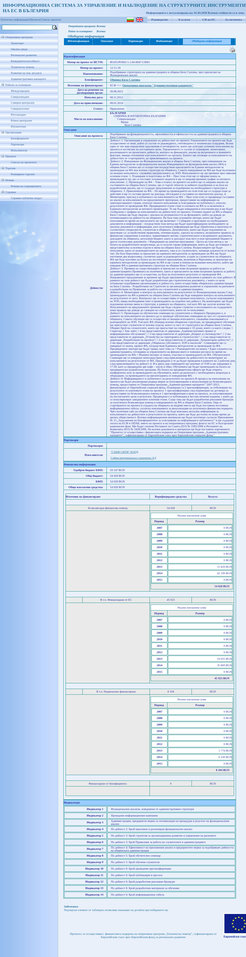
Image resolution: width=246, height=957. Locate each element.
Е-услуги (184, 19)
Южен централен (21, 120)
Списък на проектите (24, 162)
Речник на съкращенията (26, 186)
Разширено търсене (23, 174)
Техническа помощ (22, 67)
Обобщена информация (207, 41)
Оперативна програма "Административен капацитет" (158, 85)
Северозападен (20, 96)
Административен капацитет (28, 78)
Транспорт (17, 43)
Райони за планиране (18, 84)
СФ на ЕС (208, 19)
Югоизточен (18, 126)
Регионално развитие (24, 55)
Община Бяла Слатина (125, 79)
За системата (233, 19)
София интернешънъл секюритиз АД (133, 457)
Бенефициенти (20, 138)
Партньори (17, 144)
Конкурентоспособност (25, 61)
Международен (20, 90)
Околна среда (19, 49)
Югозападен (18, 114)
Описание (107, 41)
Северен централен (22, 102)
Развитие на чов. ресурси (26, 72)
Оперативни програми (19, 37)
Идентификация (78, 41)
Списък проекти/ (51, 19)
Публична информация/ (15, 19)
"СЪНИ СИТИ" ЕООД (124, 451)
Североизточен (20, 108)
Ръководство (159, 19)
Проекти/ (35, 19)
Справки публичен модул (26, 198)
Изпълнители (19, 150)
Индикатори (164, 41)
